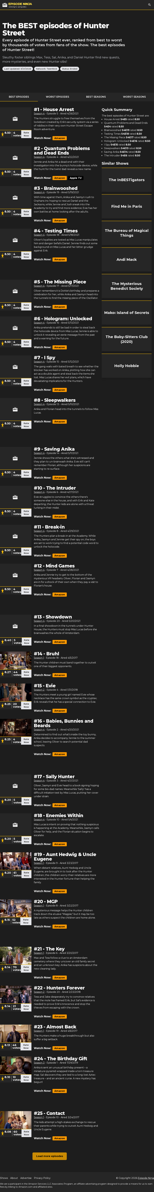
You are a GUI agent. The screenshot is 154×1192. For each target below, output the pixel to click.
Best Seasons (96, 96)
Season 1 (39, 657)
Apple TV (76, 178)
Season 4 (39, 113)
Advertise (26, 1178)
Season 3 (39, 1062)
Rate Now (26, 134)
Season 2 (39, 689)
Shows (4, 1178)
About (14, 1178)
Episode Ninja (146, 1178)
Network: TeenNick (46, 68)
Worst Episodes (57, 96)
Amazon (59, 138)
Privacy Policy (42, 1178)
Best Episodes (19, 96)
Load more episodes (49, 1156)
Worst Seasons (134, 96)
